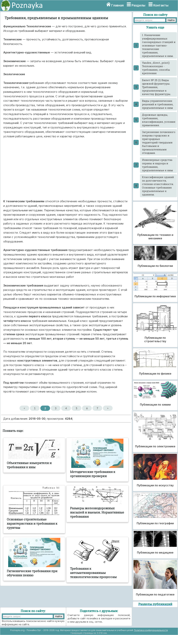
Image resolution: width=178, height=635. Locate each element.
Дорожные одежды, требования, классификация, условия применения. (158, 120)
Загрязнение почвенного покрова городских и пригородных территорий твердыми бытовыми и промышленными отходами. (158, 142)
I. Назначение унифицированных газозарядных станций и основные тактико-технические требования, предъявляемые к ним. (158, 45)
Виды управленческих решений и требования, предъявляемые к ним (157, 104)
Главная (117, 5)
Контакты (160, 5)
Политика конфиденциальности (151, 630)
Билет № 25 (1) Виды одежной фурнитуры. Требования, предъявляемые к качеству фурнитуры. (156, 87)
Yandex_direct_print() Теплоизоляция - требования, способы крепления (156, 68)
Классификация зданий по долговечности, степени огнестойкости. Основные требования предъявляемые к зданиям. (158, 185)
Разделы (138, 5)
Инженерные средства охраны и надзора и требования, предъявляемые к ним (157, 165)
